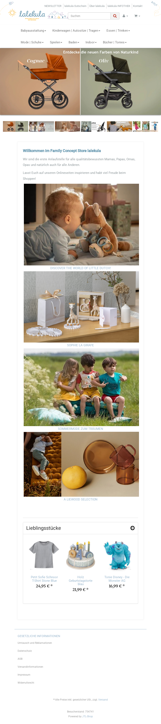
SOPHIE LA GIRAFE (80, 345)
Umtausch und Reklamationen (35, 642)
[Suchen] (89, 15)
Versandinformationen (30, 666)
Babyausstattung (33, 30)
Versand (103, 699)
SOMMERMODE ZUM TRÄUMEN (80, 429)
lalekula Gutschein (75, 6)
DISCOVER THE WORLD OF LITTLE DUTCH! (80, 268)
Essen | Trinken (118, 30)
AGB (20, 658)
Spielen (56, 42)
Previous (31, 569)
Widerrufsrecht (26, 682)
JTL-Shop (87, 716)
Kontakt (137, 6)
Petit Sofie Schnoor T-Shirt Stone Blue (44, 579)
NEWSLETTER (52, 6)
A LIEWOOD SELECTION (80, 499)
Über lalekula (97, 6)
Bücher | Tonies (115, 42)
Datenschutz (25, 650)
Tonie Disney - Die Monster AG (117, 579)
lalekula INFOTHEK (119, 6)
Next (130, 569)
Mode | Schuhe (32, 42)
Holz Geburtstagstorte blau (80, 580)
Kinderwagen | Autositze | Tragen (76, 30)
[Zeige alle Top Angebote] (132, 528)
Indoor (91, 42)
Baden (74, 42)
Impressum (24, 674)
